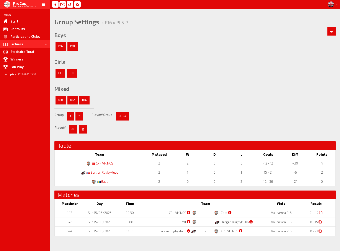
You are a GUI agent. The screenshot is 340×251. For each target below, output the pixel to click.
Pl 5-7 (122, 116)
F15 (60, 73)
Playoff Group (102, 115)
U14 (84, 100)
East (99, 181)
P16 (60, 46)
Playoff (59, 127)
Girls (59, 62)
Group (59, 115)
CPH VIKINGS (99, 163)
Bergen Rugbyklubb (99, 172)
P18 (72, 46)
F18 (72, 73)
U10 (60, 100)
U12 (72, 100)
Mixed (61, 89)
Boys (60, 35)
